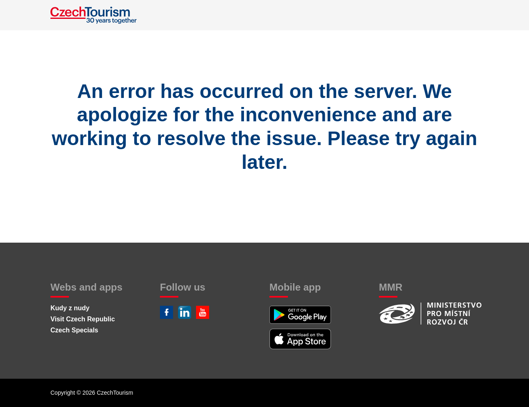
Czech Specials (74, 330)
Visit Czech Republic (82, 319)
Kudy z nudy (69, 308)
